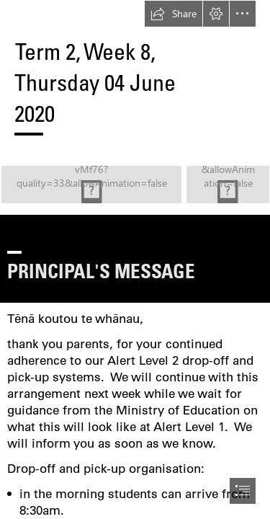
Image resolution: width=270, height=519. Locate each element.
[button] (173, 14)
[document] (135, 259)
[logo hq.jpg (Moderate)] (135, 184)
